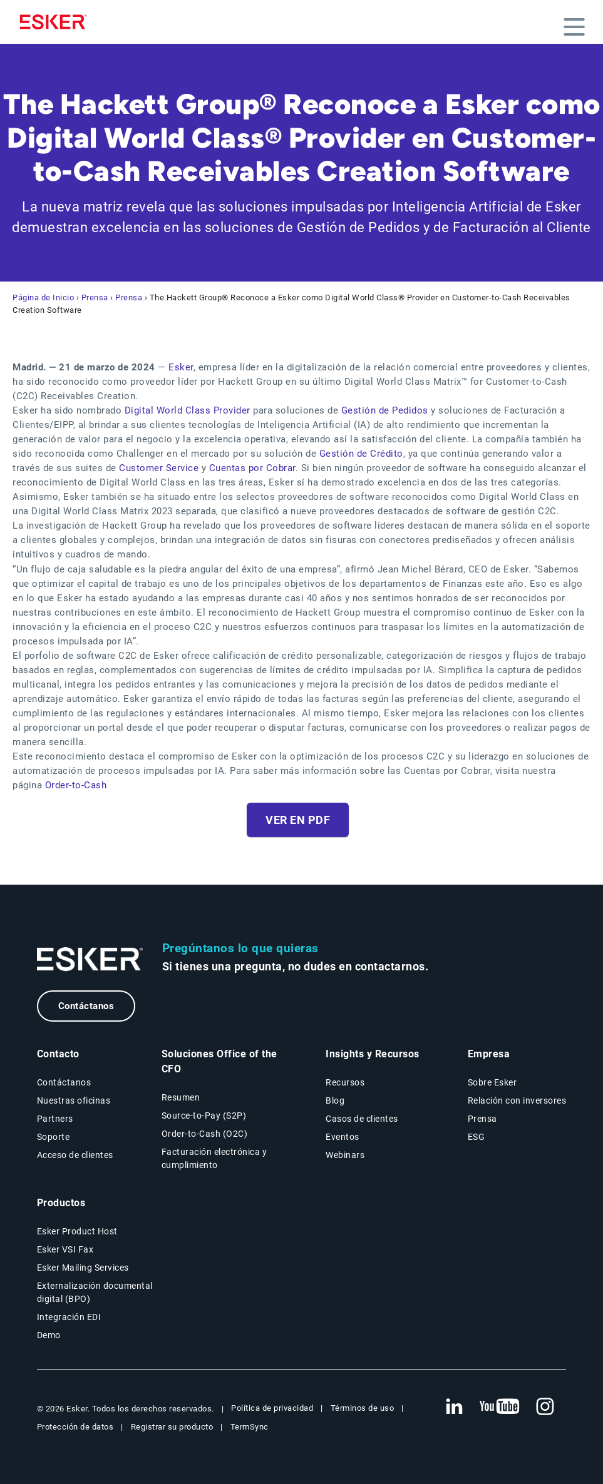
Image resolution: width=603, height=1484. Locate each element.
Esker (180, 367)
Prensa (94, 297)
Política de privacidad (272, 1408)
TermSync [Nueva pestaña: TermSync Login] (249, 1426)
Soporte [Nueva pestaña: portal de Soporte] (53, 1137)
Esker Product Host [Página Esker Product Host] (77, 1231)
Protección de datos (75, 1426)
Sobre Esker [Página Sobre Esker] (492, 1082)
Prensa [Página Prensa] (482, 1119)
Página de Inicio (43, 297)
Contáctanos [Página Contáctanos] (64, 1082)
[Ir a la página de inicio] (90, 959)
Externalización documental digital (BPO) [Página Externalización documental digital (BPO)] (95, 1292)
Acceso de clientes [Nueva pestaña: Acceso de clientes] (75, 1155)
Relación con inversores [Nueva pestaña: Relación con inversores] (517, 1100)
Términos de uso (362, 1408)
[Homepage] (56, 22)
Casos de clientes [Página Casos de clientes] (362, 1119)
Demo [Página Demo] (49, 1335)
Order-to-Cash (76, 785)
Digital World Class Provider (187, 410)
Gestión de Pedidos (384, 410)
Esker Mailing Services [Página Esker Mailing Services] (83, 1268)
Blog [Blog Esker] (335, 1100)
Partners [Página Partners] (55, 1119)
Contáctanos (86, 1006)
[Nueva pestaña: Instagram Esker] (545, 1407)
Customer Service (158, 468)
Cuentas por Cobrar (252, 468)
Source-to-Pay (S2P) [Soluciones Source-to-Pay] (204, 1115)
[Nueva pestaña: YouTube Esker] (500, 1407)
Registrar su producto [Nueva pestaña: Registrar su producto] (172, 1426)
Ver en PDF (297, 819)
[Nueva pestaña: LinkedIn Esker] (454, 1407)
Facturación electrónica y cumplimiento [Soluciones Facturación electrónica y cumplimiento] (214, 1158)
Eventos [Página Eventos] (342, 1137)
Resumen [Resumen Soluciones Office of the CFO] (181, 1097)
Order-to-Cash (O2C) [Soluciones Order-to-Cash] (205, 1134)
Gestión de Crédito (361, 453)
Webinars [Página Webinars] (345, 1155)
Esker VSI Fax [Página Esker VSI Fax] (65, 1249)
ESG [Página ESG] (476, 1137)
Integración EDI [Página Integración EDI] (69, 1317)
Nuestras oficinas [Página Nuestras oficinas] (74, 1100)
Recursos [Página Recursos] (345, 1082)
